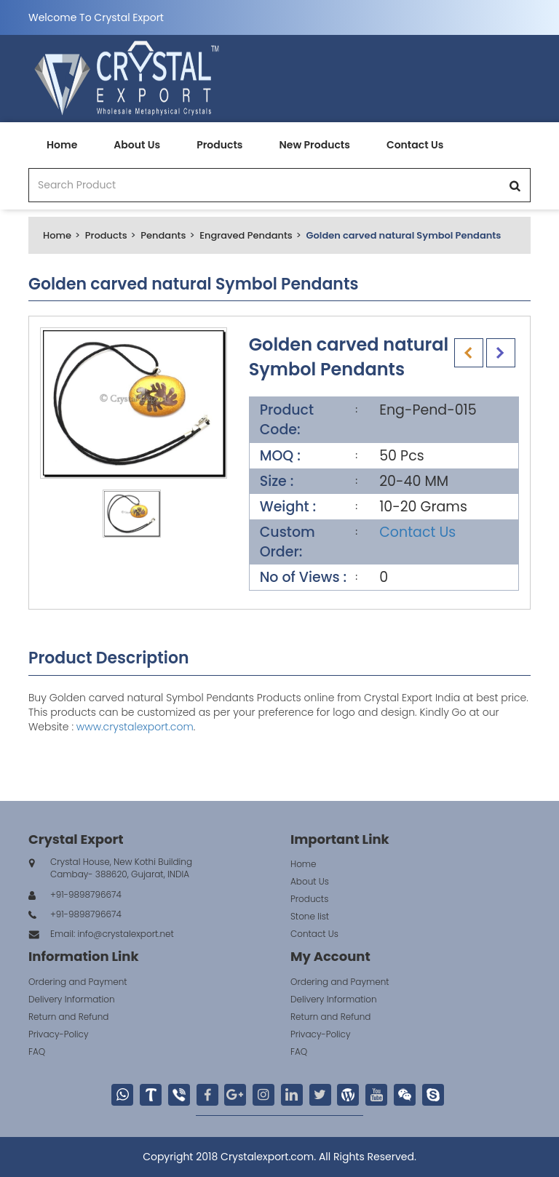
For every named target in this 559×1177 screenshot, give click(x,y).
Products (219, 144)
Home (62, 144)
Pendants (163, 235)
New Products (314, 144)
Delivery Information (71, 999)
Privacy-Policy (58, 1034)
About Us (137, 144)
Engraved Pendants (246, 235)
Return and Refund (68, 1016)
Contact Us (414, 144)
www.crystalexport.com (135, 726)
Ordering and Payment (77, 981)
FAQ (36, 1051)
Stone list (309, 916)
